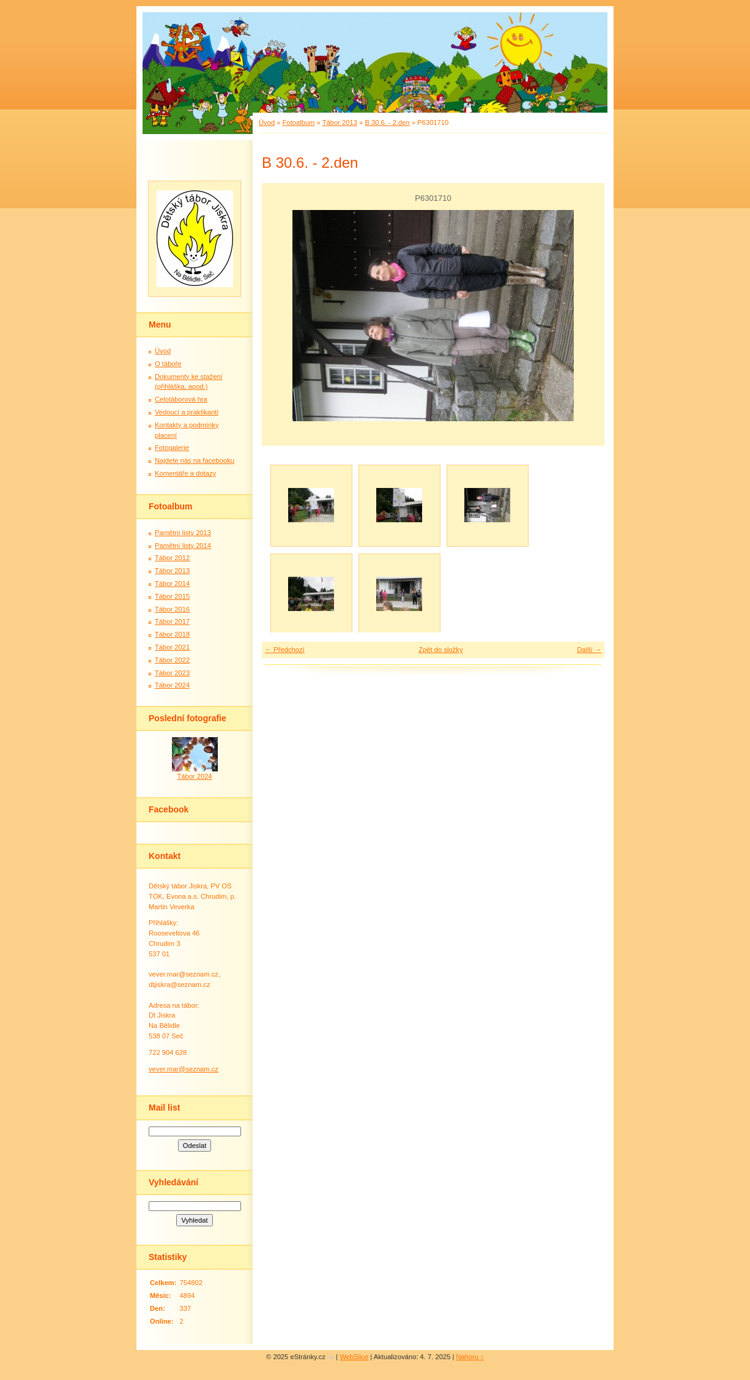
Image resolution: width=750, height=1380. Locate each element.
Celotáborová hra (181, 399)
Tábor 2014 (172, 583)
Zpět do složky (440, 649)
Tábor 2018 (172, 634)
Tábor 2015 (172, 596)
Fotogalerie (172, 447)
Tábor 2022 (172, 660)
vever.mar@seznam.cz (183, 1069)
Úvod (267, 122)
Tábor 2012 (172, 557)
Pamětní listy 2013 (183, 532)
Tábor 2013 (339, 122)
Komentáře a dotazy (185, 473)
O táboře (168, 363)
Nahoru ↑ (470, 1356)
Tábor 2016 (172, 609)
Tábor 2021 (172, 647)
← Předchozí (285, 649)
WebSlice (354, 1356)
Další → (589, 649)
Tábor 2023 (172, 673)
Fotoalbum (299, 122)
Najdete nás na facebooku (194, 460)
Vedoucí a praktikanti (186, 412)
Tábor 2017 (172, 621)
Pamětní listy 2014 (183, 545)
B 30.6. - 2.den (387, 122)
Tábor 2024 (172, 685)
